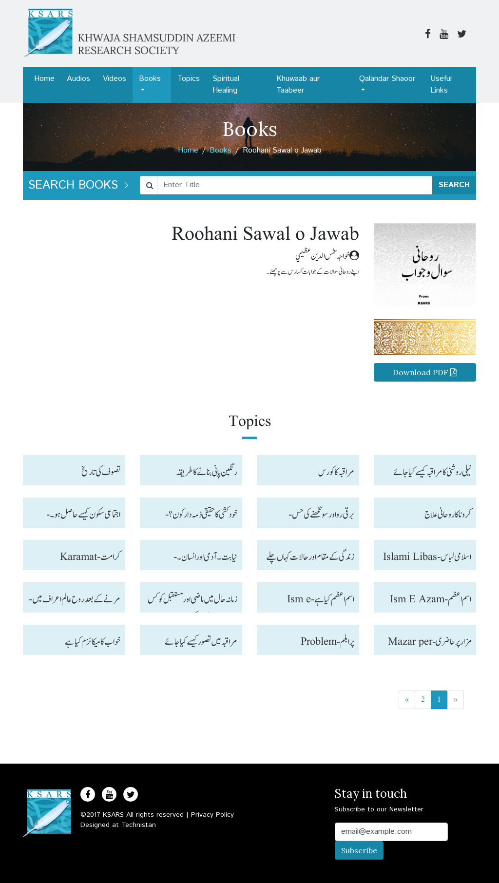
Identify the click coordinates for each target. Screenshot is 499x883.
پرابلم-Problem (327, 642)
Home (44, 78)
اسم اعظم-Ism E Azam (430, 599)
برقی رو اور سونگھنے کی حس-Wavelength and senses (319, 517)
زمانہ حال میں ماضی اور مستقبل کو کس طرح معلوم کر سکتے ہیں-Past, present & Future (192, 602)
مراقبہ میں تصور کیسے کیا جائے (201, 642)
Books (150, 78)
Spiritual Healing (225, 84)
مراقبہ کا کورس (336, 472)
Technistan (138, 825)
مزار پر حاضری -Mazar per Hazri (429, 644)
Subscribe (359, 850)
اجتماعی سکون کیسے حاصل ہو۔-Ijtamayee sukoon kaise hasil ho (82, 517)
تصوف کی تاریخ (100, 472)
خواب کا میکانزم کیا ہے (92, 642)
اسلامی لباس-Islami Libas (427, 557)
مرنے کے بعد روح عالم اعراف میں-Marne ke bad (74, 602)
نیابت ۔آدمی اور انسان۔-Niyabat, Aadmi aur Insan (194, 559)
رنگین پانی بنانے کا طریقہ (206, 472)
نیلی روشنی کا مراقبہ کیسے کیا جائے (432, 472)
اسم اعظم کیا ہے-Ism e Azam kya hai (320, 602)
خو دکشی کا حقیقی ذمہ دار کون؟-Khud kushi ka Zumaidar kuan (201, 517)
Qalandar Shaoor (387, 78)
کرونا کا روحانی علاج (447, 514)
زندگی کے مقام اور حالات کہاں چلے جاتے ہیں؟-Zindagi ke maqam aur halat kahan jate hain (310, 559)
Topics (188, 78)
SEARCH (454, 185)
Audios (78, 78)
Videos (114, 78)
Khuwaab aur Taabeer (298, 84)
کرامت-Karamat (90, 557)
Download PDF (425, 372)
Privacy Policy (212, 815)
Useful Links (441, 84)
